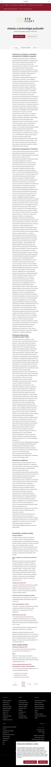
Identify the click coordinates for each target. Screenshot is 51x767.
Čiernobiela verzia (40, 729)
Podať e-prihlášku (19, 36)
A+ (40, 727)
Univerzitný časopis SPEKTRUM (9, 727)
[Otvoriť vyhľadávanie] (49, 1)
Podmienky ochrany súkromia (38, 739)
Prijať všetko (43, 762)
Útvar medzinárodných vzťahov (20, 604)
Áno (29, 684)
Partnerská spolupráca (39, 708)
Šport (13, 654)
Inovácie (36, 710)
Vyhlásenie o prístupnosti (39, 735)
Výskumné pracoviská (39, 704)
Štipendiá (21, 710)
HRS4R (36, 712)
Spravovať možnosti (30, 762)
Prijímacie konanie (22, 708)
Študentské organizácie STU (19, 647)
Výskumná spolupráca (39, 706)
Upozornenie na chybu (39, 737)
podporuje (23, 649)
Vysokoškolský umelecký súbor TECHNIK (23, 666)
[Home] (2, 5)
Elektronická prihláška (23, 704)
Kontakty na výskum (39, 714)
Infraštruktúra (15, 47)
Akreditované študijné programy (11, 8)
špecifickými (22, 589)
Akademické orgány (7, 708)
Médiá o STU (5, 714)
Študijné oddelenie (17, 535)
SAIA (4, 742)
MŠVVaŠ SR (5, 740)
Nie (35, 684)
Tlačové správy (6, 702)
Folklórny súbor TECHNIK (20, 673)
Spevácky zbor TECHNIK (20, 675)
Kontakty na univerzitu (7, 719)
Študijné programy (23, 5)
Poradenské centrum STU (19, 583)
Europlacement (6, 738)
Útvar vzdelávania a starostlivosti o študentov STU (24, 558)
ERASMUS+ (21, 714)
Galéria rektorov (6, 704)
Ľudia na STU (5, 712)
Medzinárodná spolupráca (40, 700)
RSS (43, 733)
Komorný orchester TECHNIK (21, 677)
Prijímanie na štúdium (25, 47)
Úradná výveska (6, 710)
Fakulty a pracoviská (7, 706)
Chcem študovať (13, 5)
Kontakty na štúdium (23, 717)
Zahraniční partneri (39, 702)
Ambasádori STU (22, 712)
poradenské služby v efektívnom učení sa (22, 587)
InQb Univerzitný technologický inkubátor (23, 595)
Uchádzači (7, 5)
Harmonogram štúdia (23, 702)
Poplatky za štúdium (23, 706)
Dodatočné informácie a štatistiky (35, 5)
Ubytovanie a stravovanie (19, 615)
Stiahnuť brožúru (32, 36)
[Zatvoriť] (1, 1)
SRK (3, 744)
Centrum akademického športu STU (21, 664)
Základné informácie (7, 700)
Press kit (4, 729)
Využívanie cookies (40, 741)
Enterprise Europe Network (8, 734)
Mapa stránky (41, 731)
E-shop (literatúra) (22, 716)
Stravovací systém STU (18, 642)
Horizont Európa (6, 736)
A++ (43, 727)
